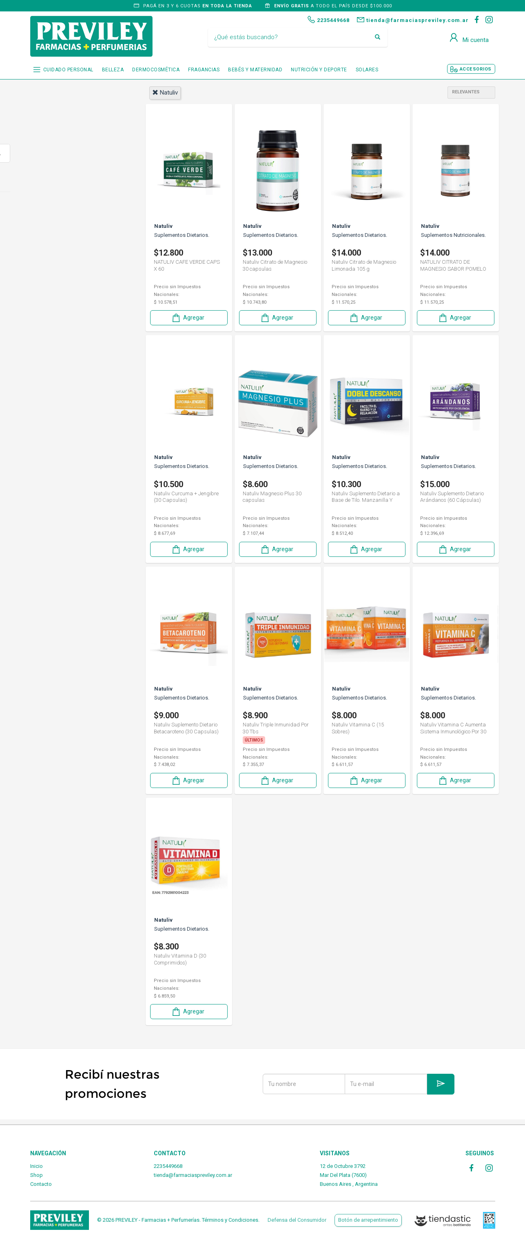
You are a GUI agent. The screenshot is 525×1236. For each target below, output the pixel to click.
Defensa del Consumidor (297, 1220)
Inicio (36, 1166)
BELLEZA (113, 70)
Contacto (41, 1184)
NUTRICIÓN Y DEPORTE (319, 70)
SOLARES (367, 70)
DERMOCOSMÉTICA (155, 70)
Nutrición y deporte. (69, 207)
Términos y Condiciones (230, 1220)
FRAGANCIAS (203, 70)
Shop (36, 1175)
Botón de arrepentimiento (368, 1220)
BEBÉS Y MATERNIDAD (255, 70)
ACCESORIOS (476, 69)
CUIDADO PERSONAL (68, 70)
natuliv (165, 92)
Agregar (187, 317)
